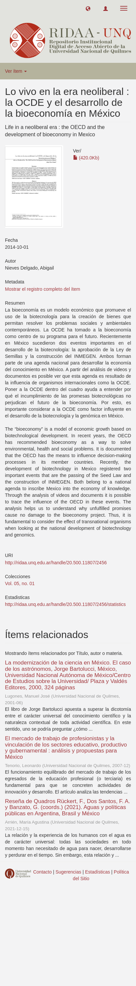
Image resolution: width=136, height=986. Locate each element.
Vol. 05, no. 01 (20, 583)
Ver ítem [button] (16, 71)
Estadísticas (97, 872)
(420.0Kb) (86, 157)
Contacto (42, 872)
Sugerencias (68, 872)
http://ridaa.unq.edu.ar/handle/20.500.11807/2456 (56, 562)
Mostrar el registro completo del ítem (42, 289)
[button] (88, 8)
